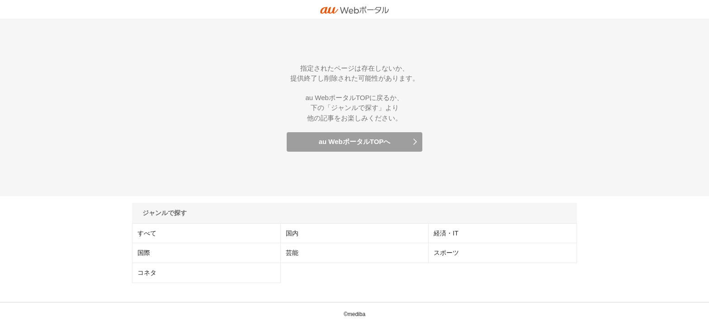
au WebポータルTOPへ (355, 141)
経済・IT (446, 233)
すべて (146, 233)
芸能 (292, 252)
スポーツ (446, 252)
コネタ (146, 272)
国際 (143, 252)
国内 (292, 233)
